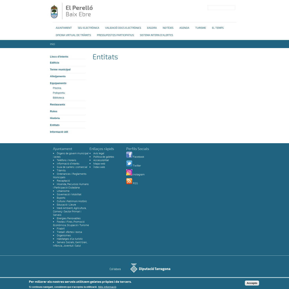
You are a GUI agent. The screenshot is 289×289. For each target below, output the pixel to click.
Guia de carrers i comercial (72, 167)
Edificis (54, 62)
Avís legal (98, 153)
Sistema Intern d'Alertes (156, 35)
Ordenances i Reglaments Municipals (69, 175)
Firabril (61, 228)
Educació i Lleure (66, 204)
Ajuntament (64, 28)
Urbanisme (63, 191)
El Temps (218, 28)
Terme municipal (60, 69)
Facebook (138, 156)
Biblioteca (58, 97)
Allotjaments (58, 76)
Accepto (252, 283)
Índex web (99, 167)
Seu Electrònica (88, 28)
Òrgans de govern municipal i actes (71, 154)
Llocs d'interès (59, 56)
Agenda (184, 28)
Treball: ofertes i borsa (69, 232)
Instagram (139, 174)
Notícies (168, 28)
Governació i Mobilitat (69, 194)
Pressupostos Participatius (115, 35)
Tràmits (61, 170)
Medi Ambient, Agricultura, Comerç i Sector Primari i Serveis (69, 211)
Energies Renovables (69, 218)
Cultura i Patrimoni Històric (72, 201)
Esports (61, 198)
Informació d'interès (68, 163)
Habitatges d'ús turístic (70, 239)
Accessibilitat (101, 160)
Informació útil (59, 131)
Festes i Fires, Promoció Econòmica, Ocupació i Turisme (71, 223)
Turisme (200, 28)
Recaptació (63, 180)
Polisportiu (59, 92)
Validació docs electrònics (123, 28)
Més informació (107, 287)
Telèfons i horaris (66, 160)
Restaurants (57, 104)
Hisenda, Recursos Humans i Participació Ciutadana (71, 185)
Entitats (55, 125)
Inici (52, 44)
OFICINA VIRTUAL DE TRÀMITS (73, 35)
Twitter (137, 165)
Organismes (64, 235)
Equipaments (58, 83)
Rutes (53, 111)
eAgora (152, 28)
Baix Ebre (82, 11)
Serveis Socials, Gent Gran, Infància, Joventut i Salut (70, 243)
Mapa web (99, 163)
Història (55, 118)
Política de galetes (103, 156)
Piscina (57, 87)
